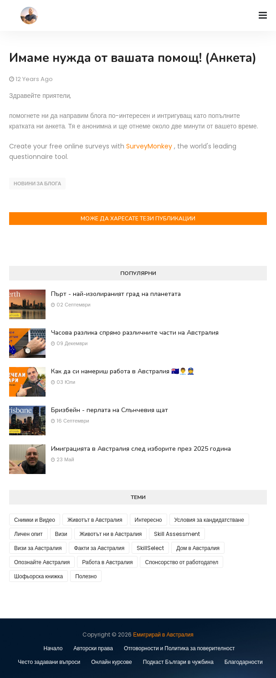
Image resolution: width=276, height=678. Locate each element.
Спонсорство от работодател (181, 562)
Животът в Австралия (95, 520)
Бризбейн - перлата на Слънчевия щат (109, 410)
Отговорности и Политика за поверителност (179, 648)
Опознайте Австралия (42, 562)
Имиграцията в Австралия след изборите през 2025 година (141, 448)
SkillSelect (150, 548)
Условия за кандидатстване (209, 520)
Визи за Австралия (37, 548)
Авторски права (93, 648)
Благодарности (244, 662)
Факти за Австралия (99, 548)
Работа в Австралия (107, 562)
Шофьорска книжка (38, 576)
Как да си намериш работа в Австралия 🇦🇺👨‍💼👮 (122, 371)
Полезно (86, 576)
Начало (53, 648)
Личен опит (28, 534)
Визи (61, 534)
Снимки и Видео (34, 520)
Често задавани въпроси (49, 662)
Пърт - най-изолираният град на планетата (116, 294)
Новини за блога (37, 183)
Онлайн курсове (111, 662)
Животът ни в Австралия (110, 534)
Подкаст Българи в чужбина (178, 662)
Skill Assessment (177, 534)
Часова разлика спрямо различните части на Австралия (135, 332)
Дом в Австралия (198, 548)
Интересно (148, 520)
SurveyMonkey (149, 146)
